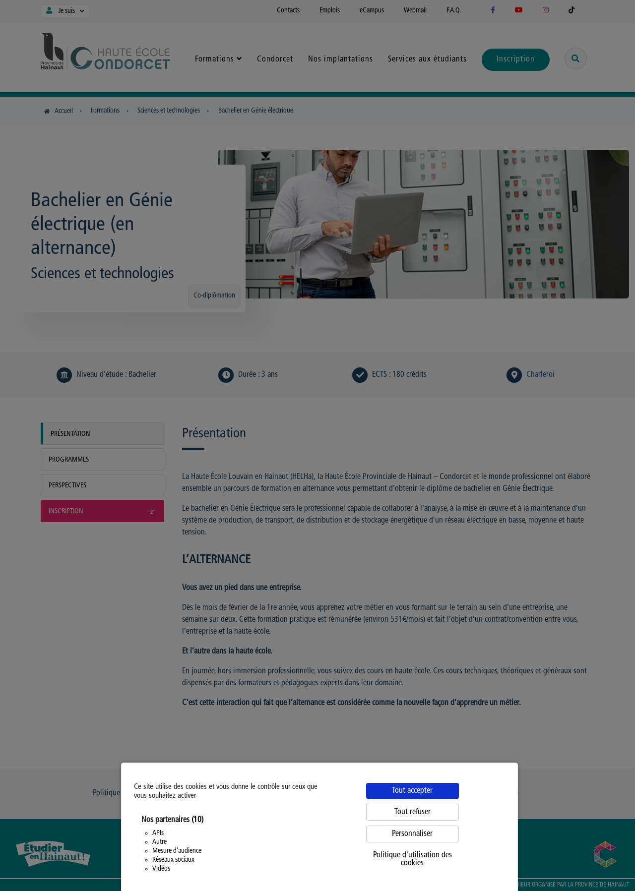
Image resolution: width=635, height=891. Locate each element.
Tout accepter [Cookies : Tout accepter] (412, 791)
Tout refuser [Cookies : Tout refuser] (412, 812)
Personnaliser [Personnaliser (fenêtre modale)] (412, 834)
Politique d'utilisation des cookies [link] (412, 859)
